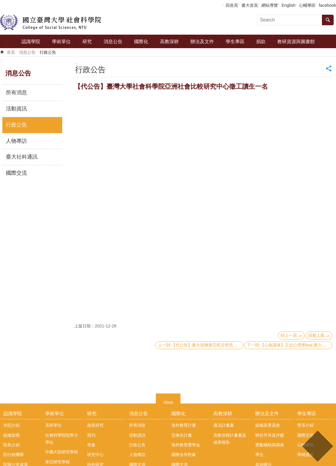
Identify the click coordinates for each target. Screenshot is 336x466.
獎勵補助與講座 (269, 445)
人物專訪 (16, 141)
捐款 (261, 41)
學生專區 (235, 41)
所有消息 (16, 92)
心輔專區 (307, 5)
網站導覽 (269, 5)
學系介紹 (305, 425)
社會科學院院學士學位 (61, 439)
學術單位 (61, 41)
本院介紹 (11, 425)
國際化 (141, 41)
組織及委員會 (267, 425)
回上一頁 (289, 335)
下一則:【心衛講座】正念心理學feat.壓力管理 (288, 345)
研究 (87, 41)
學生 (259, 454)
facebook (327, 5)
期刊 (91, 435)
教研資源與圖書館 (296, 41)
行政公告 (48, 52)
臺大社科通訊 (22, 157)
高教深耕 (169, 41)
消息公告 (113, 41)
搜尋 (328, 20)
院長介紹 (11, 445)
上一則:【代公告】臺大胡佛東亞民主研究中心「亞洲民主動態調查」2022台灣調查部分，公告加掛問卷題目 (200, 345)
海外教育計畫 (183, 425)
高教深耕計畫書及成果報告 (229, 439)
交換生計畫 (181, 435)
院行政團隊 (13, 454)
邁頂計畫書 (223, 425)
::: (2, 60)
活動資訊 (16, 109)
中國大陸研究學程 (61, 452)
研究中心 (95, 454)
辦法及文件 (202, 41)
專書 (91, 445)
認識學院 (30, 41)
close (168, 401)
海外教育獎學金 (185, 445)
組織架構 (11, 435)
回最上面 (316, 335)
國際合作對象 (183, 454)
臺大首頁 (250, 5)
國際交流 (16, 173)
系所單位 (53, 425)
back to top (317, 446)
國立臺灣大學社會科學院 (50, 22)
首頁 (11, 52)
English (288, 5)
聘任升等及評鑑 (269, 435)
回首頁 (232, 5)
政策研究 (95, 425)
